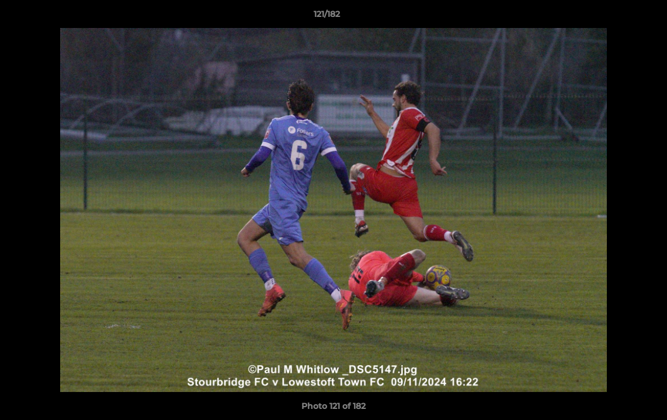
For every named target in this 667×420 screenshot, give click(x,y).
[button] (618, 17)
